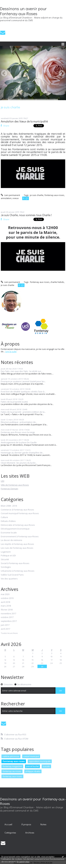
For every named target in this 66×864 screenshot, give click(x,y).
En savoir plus (23, 861)
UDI (2, 481)
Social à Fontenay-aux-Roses (15, 563)
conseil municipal (31, 756)
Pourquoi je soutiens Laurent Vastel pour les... (23, 381)
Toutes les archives (9, 633)
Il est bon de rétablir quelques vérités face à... (23, 391)
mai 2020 (5, 594)
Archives (29, 832)
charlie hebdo (57, 282)
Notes (43, 824)
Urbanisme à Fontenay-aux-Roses (17, 571)
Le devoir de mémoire (11, 540)
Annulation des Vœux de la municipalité (24, 121)
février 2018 (6, 609)
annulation (6, 198)
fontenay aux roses (12, 776)
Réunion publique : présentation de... (19, 422)
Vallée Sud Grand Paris (12, 575)
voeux (15, 198)
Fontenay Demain (9, 488)
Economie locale (9, 532)
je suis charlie (36, 195)
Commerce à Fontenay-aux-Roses (17, 509)
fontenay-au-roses (12, 771)
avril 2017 (5, 629)
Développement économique (15, 529)
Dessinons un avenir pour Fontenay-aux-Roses (23, 11)
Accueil (8, 824)
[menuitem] (8, 824)
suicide (46, 766)
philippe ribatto (32, 771)
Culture (4, 517)
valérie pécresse (11, 756)
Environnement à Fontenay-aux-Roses (20, 536)
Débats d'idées (8, 521)
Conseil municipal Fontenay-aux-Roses (20, 513)
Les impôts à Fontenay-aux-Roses (17, 544)
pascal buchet (32, 766)
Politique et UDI (8, 555)
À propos (26, 824)
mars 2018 (6, 606)
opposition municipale (40, 761)
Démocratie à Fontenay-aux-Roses (18, 525)
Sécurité (5, 559)
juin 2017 (5, 625)
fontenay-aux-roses (14, 761)
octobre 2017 (7, 617)
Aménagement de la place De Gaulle (19, 442)
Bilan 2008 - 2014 (9, 506)
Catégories (10, 832)
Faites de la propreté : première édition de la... (23, 411)
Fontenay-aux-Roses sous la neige (18, 432)
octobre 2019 (7, 598)
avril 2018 (5, 602)
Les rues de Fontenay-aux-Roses (17, 548)
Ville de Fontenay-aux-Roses (15, 484)
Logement (6, 552)
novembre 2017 (8, 613)
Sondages (6, 567)
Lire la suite (11, 351)
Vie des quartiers (9, 578)
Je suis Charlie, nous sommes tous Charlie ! (26, 215)
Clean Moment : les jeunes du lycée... (19, 462)
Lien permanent (10, 195)
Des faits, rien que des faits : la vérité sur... (21, 371)
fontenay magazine (12, 766)
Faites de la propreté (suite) (14, 401)
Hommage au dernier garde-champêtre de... (22, 452)
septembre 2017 (9, 621)
